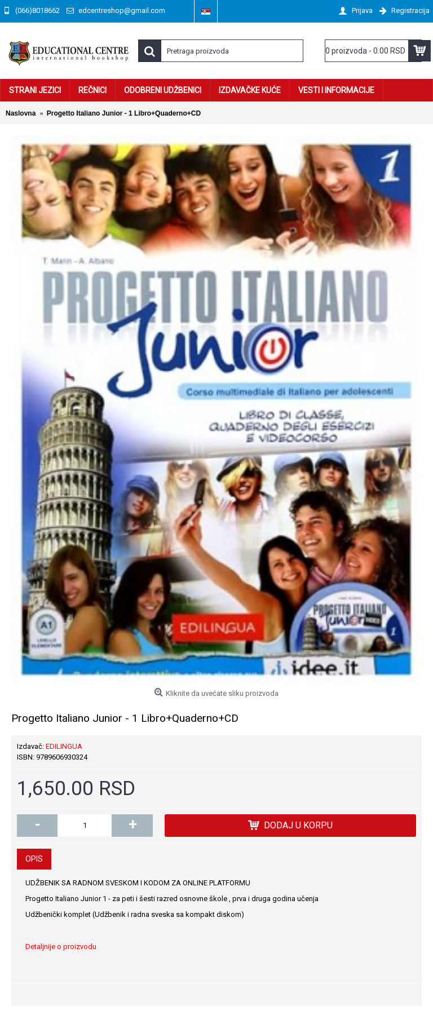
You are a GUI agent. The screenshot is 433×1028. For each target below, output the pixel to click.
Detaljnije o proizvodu (60, 946)
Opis (34, 858)
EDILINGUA (64, 746)
